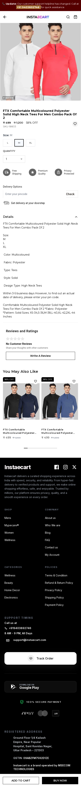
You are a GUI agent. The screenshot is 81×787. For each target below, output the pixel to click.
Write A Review (40, 355)
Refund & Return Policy (59, 582)
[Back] (5, 17)
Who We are (52, 525)
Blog (47, 532)
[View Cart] (75, 17)
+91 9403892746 (28, 7)
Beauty (8, 582)
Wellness (9, 540)
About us (50, 517)
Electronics (11, 597)
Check (70, 194)
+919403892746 (17, 628)
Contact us (51, 547)
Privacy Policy (53, 590)
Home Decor (12, 590)
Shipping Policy (54, 597)
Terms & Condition (56, 575)
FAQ (47, 540)
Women (9, 532)
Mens (7, 517)
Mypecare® (11, 525)
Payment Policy (54, 604)
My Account (52, 554)
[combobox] (14, 159)
